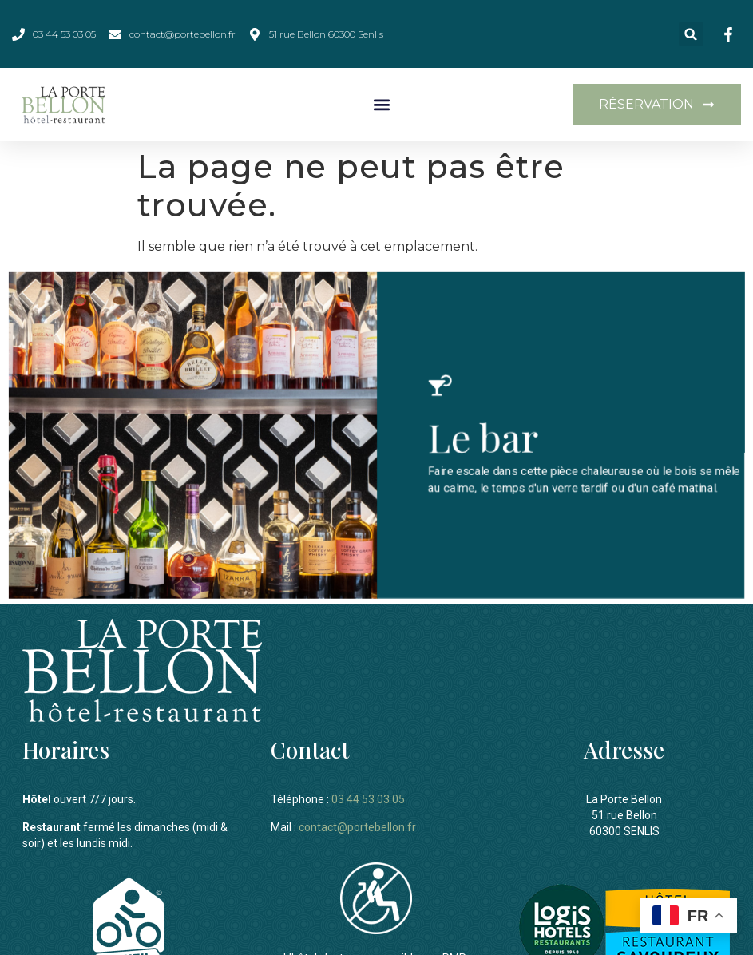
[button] (691, 34)
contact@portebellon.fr (357, 823)
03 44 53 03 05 (368, 796)
